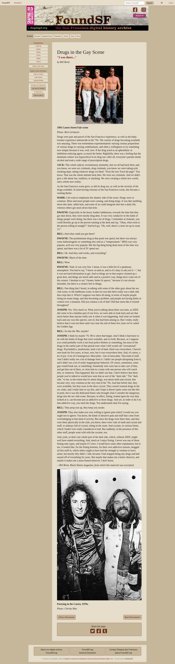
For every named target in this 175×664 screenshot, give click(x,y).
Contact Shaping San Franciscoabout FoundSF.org (123, 651)
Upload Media (38, 80)
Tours (73, 36)
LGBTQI (38, 46)
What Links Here (38, 66)
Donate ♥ (139, 16)
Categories (38, 43)
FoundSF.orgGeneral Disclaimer (87, 651)
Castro (38, 62)
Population (58, 36)
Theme (66, 36)
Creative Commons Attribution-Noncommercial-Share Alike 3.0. (88, 659)
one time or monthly (38, 88)
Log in (171, 3)
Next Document (132, 617)
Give (78, 36)
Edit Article (38, 77)
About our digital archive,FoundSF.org (52, 651)
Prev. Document (66, 617)
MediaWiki (129, 659)
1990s (38, 52)
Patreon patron (38, 95)
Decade (37, 36)
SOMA (38, 49)
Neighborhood (47, 36)
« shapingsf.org (37, 28)
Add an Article (38, 74)
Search (149, 3)
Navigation (18, 3)
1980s (38, 58)
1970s (38, 55)
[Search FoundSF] (134, 3)
